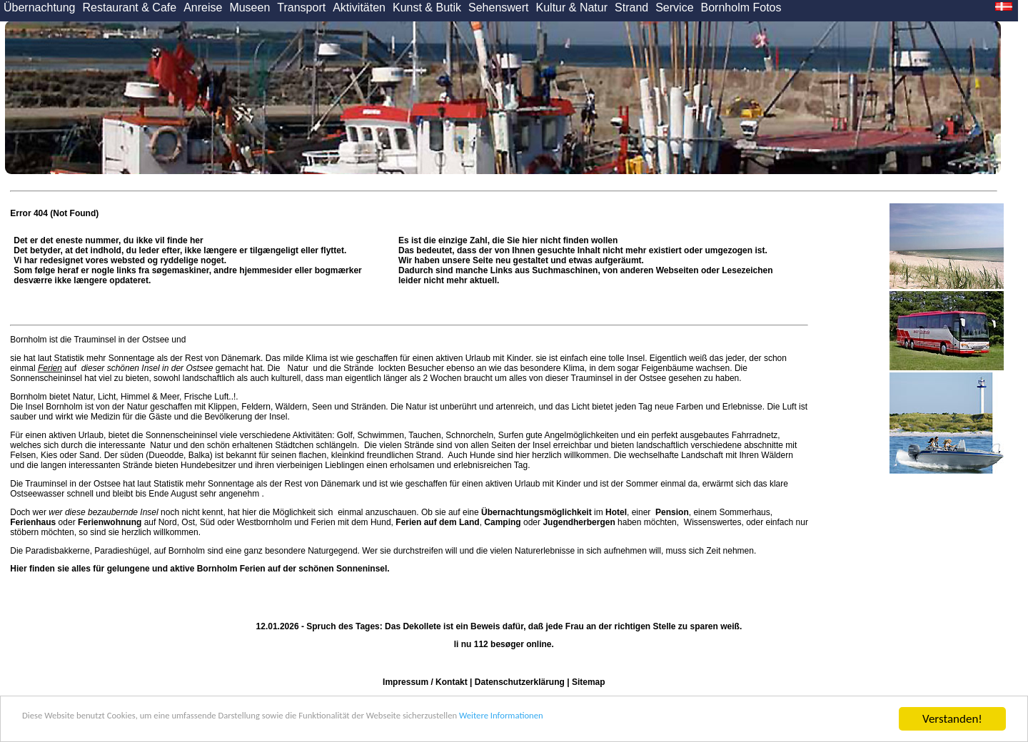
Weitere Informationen (664, 719)
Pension (672, 512)
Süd (207, 522)
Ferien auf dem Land (437, 522)
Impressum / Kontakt (425, 682)
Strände (358, 368)
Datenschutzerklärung (520, 682)
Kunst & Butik (427, 7)
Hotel (616, 512)
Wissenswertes (713, 522)
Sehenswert (498, 7)
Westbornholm (264, 522)
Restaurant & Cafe (130, 7)
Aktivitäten (359, 7)
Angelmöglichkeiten (581, 435)
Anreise (202, 7)
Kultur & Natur (572, 7)
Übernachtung (40, 7)
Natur (298, 368)
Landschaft (702, 455)
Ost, (189, 522)
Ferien (50, 368)
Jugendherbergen (579, 522)
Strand (631, 7)
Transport (301, 7)
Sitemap (588, 682)
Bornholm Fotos (741, 7)
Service (674, 7)
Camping (502, 522)
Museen (249, 7)
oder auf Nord (93, 522)
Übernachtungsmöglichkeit (536, 512)
